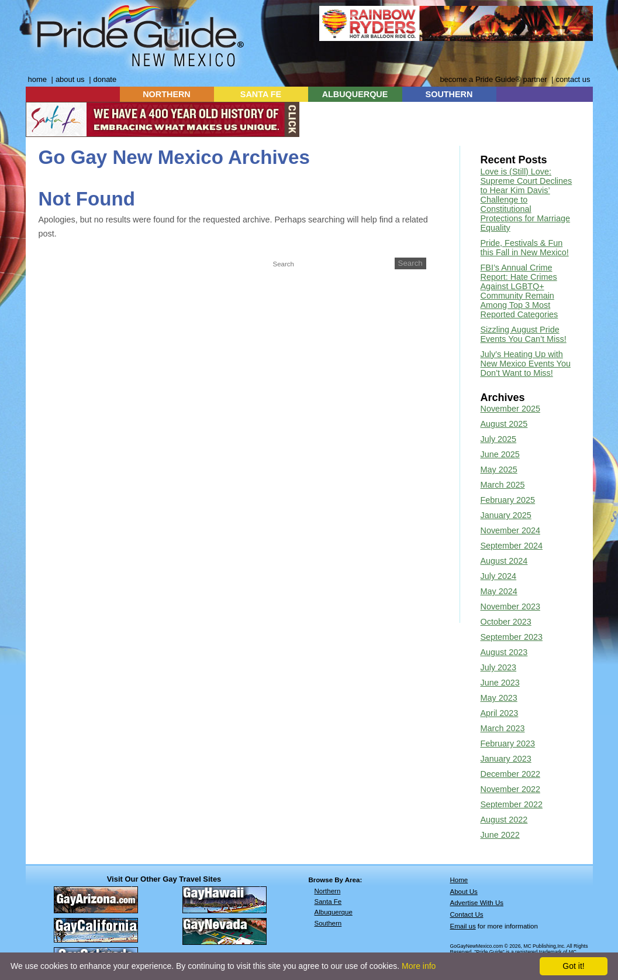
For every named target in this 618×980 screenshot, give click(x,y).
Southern (328, 923)
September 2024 (512, 545)
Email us (463, 926)
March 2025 (503, 484)
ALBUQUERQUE (355, 94)
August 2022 (504, 819)
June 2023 (500, 682)
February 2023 (508, 743)
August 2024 (504, 561)
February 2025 (508, 500)
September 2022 (512, 804)
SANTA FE (260, 94)
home (37, 79)
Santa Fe (328, 901)
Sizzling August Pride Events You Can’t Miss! (524, 334)
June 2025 (500, 454)
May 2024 (499, 591)
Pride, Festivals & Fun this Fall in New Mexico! (525, 247)
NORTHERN (167, 94)
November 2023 (510, 606)
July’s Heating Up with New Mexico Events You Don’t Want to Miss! (526, 363)
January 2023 (506, 758)
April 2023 (500, 713)
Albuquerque (334, 912)
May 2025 (499, 469)
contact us (572, 79)
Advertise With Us (477, 902)
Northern (328, 891)
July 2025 (499, 439)
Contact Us (467, 914)
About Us (464, 891)
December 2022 (510, 774)
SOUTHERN (449, 94)
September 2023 (512, 637)
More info (419, 966)
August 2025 (504, 424)
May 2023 (499, 698)
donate (105, 79)
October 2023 (506, 621)
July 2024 (499, 576)
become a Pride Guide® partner (493, 79)
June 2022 (500, 834)
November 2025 (510, 408)
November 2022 (510, 789)
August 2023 (504, 652)
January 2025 (506, 515)
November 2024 (510, 530)
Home (459, 879)
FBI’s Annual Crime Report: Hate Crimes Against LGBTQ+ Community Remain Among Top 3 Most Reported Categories (519, 291)
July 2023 (499, 667)
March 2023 (503, 728)
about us (70, 79)
